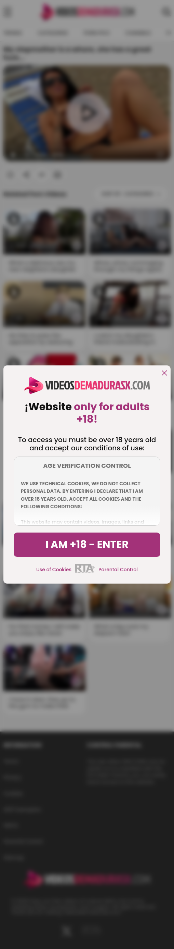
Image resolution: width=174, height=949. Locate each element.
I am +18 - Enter (87, 544)
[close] (164, 373)
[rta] (85, 572)
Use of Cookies (53, 569)
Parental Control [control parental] (118, 569)
